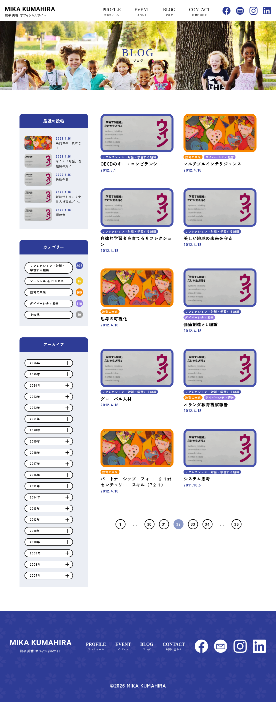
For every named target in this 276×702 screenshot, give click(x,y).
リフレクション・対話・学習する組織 (47, 267)
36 (236, 524)
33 (193, 524)
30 (149, 524)
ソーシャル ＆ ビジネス (47, 281)
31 (164, 524)
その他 (35, 314)
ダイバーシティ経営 (44, 303)
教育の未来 (38, 292)
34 (207, 524)
